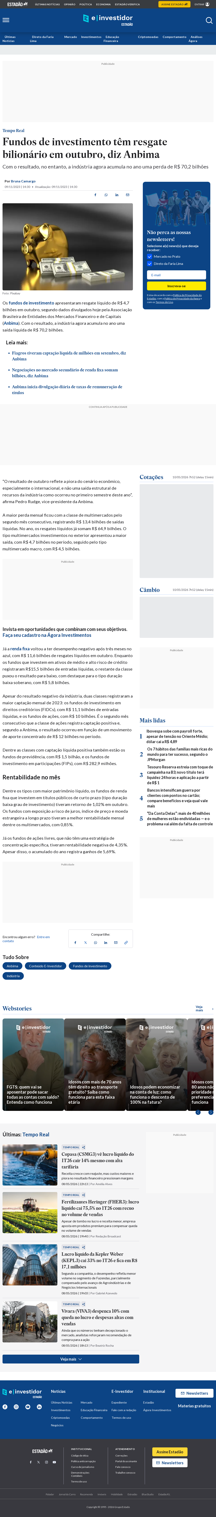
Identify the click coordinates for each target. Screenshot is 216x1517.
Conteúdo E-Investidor (45, 966)
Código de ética (79, 1455)
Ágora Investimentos (157, 1410)
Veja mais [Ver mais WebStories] (204, 1008)
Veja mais (71, 1359)
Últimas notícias (47, 4)
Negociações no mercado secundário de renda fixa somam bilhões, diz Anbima (65, 373)
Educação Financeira (111, 39)
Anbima (11, 323)
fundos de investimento (31, 302)
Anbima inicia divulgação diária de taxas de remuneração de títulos (67, 390)
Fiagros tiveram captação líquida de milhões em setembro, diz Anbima (69, 356)
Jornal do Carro (67, 1494)
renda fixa (20, 648)
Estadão (148, 1402)
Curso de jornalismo (82, 1466)
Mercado (70, 37)
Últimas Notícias (9, 39)
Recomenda (86, 1494)
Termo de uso (79, 1481)
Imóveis (102, 1494)
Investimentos (91, 37)
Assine (174, 4)
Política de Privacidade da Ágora (182, 298)
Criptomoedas (148, 37)
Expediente (119, 1402)
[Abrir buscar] (209, 20)
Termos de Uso (164, 302)
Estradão (132, 1494)
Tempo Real (13, 130)
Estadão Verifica (127, 4)
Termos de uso (121, 1417)
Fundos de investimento (90, 966)
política (86, 4)
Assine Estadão (170, 1452)
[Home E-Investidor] (108, 20)
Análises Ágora (195, 39)
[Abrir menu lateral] (6, 20)
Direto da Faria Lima (42, 39)
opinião (69, 4)
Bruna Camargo (23, 181)
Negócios (57, 1425)
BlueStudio (148, 1494)
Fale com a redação (124, 1410)
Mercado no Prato (163, 256)
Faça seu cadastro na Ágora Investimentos (47, 635)
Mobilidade (117, 1494)
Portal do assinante (126, 1461)
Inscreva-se (176, 286)
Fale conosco (122, 1466)
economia (103, 4)
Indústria (13, 976)
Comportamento (174, 37)
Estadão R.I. (164, 1494)
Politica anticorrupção (83, 1461)
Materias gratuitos (194, 1406)
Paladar (50, 1494)
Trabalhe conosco (125, 1472)
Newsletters (194, 1393)
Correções (121, 1455)
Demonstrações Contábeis (80, 1474)
